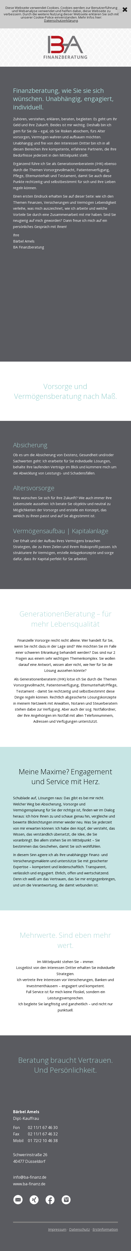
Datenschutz (79, 1229)
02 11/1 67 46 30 (43, 1127)
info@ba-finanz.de (29, 1177)
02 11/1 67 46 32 (43, 1134)
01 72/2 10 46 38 (43, 1140)
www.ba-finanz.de (29, 1184)
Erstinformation (105, 1229)
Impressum (57, 1229)
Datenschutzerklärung (61, 20)
